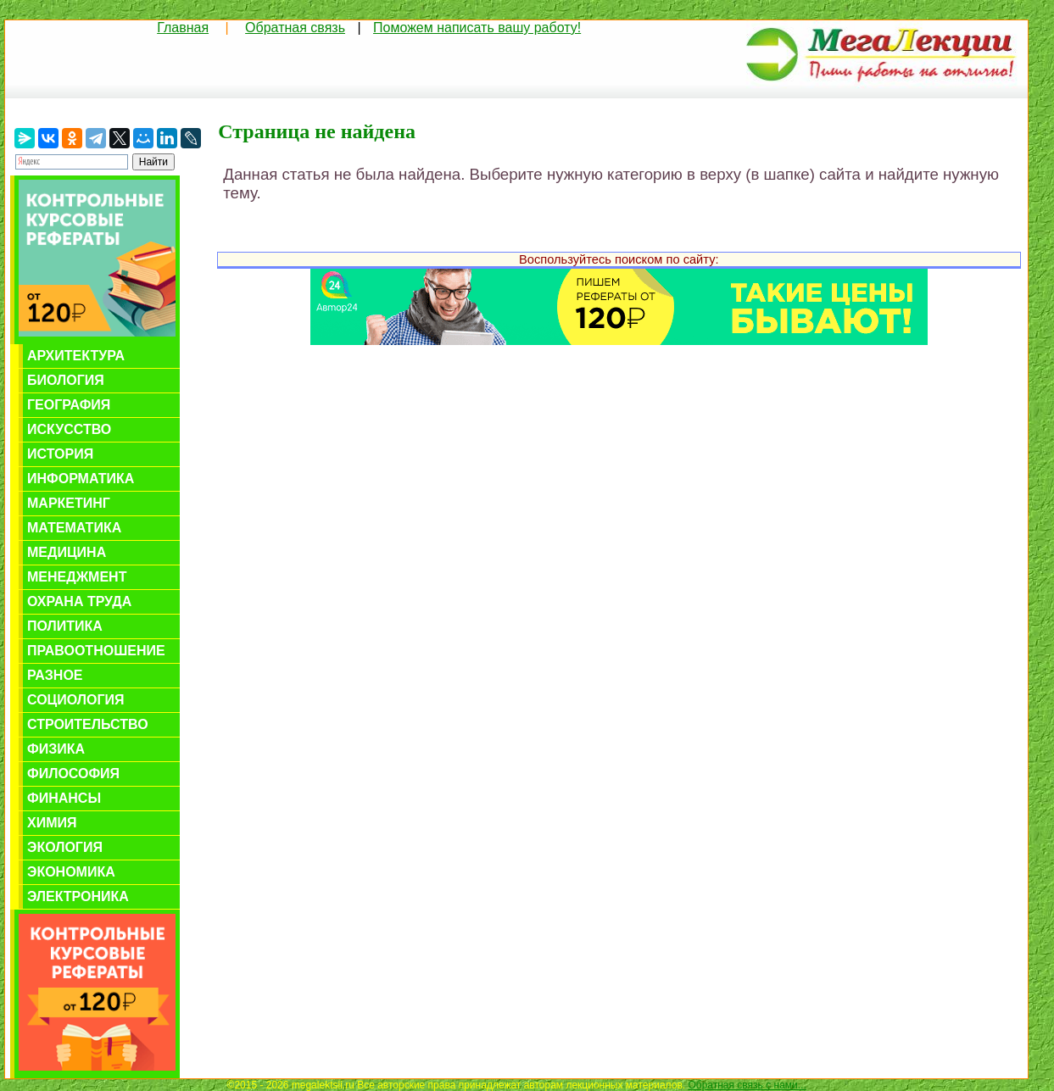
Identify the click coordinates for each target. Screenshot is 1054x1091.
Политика (65, 626)
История (60, 454)
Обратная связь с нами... (747, 1085)
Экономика (71, 872)
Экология (65, 847)
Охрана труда (79, 601)
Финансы (64, 798)
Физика (56, 749)
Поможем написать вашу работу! (477, 27)
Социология (76, 700)
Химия (52, 822)
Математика (74, 527)
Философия (73, 773)
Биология (65, 380)
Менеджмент (76, 577)
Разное (55, 675)
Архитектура (76, 355)
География (68, 405)
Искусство (69, 429)
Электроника (78, 896)
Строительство (87, 724)
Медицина (66, 552)
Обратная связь (295, 27)
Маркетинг (68, 503)
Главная (183, 27)
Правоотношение (96, 650)
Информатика (80, 478)
